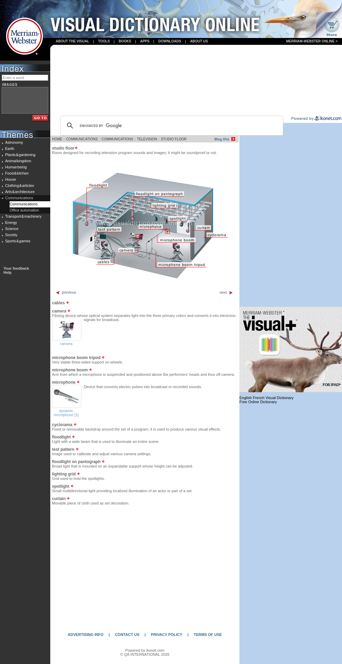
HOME (57, 139)
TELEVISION (147, 139)
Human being (16, 167)
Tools (104, 41)
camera (66, 344)
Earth (9, 148)
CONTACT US (127, 635)
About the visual (72, 41)
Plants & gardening (20, 155)
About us (199, 41)
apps (144, 41)
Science (11, 229)
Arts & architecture (20, 192)
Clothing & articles (19, 185)
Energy (11, 222)
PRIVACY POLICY (166, 635)
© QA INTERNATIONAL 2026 (145, 654)
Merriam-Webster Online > (312, 41)
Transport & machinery (23, 216)
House (10, 179)
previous (65, 292)
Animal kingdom (18, 161)
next (226, 292)
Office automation (24, 210)
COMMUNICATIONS (82, 139)
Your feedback (16, 268)
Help (7, 272)
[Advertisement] (196, 81)
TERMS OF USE (208, 635)
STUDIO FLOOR (173, 139)
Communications (19, 198)
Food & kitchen (17, 173)
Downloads (169, 41)
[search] (171, 126)
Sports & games (17, 241)
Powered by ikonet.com (144, 650)
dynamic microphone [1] (66, 413)
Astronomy (14, 142)
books (125, 41)
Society (11, 235)
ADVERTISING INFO (86, 635)
